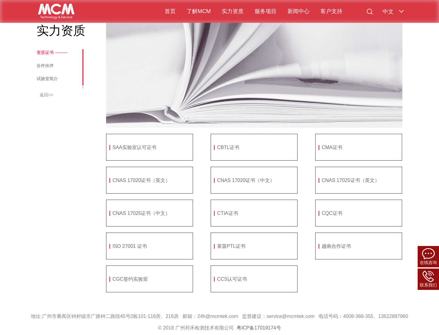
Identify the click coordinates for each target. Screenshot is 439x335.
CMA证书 (332, 147)
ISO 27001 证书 (129, 246)
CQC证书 (332, 213)
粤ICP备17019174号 (259, 327)
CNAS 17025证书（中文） (141, 213)
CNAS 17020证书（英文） (141, 180)
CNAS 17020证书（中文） (246, 180)
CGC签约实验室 (130, 279)
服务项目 (266, 11)
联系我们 (428, 279)
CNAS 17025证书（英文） (350, 180)
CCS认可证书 (232, 279)
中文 (388, 12)
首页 (170, 11)
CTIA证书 (227, 213)
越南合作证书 (336, 246)
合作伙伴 (45, 65)
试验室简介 (47, 78)
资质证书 (45, 52)
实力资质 (233, 11)
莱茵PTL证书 (231, 246)
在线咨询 (428, 256)
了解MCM (199, 11)
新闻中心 (298, 11)
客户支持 (331, 11)
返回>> (46, 94)
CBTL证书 (228, 147)
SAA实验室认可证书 (134, 147)
